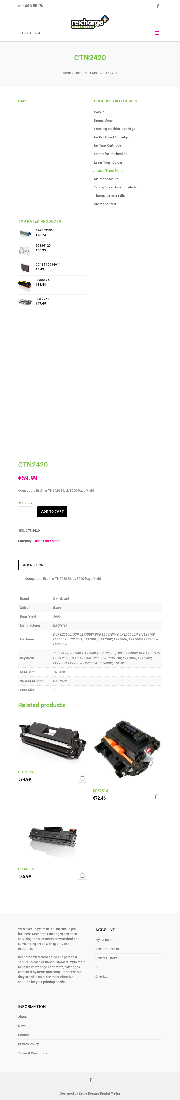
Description (33, 565)
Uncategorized (105, 204)
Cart (98, 967)
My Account (104, 940)
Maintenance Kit (106, 179)
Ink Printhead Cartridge (111, 137)
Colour (99, 112)
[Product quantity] (25, 511)
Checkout (102, 976)
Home (67, 73)
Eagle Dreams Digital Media (99, 1093)
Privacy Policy (28, 1044)
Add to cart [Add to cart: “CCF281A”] (157, 796)
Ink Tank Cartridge (107, 145)
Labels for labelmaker (110, 154)
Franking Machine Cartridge (114, 129)
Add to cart (52, 511)
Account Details (107, 949)
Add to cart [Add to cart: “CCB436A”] (82, 875)
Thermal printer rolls (109, 196)
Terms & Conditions (32, 1053)
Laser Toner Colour (108, 162)
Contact (24, 1035)
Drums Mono (103, 120)
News (22, 1026)
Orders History (106, 958)
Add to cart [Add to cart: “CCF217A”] (82, 778)
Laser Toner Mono (87, 73)
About (22, 1016)
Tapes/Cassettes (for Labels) (116, 187)
